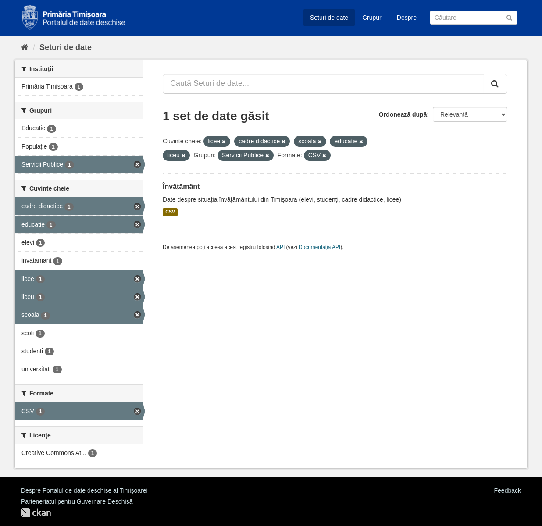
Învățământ (181, 186)
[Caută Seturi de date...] (323, 84)
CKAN (36, 512)
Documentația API (319, 247)
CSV (170, 212)
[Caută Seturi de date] (473, 18)
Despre (407, 17)
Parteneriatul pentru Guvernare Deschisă (76, 501)
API (280, 247)
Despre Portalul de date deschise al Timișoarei (84, 490)
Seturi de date (329, 17)
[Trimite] (509, 17)
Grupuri (372, 17)
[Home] (25, 47)
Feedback (507, 490)
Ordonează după (403, 114)
